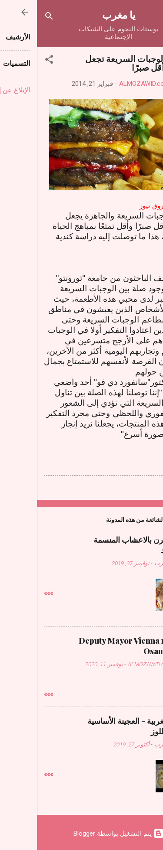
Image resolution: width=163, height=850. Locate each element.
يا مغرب (81, 14)
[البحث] (12, 17)
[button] (12, 61)
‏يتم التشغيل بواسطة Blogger (82, 833)
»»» (11, 593)
